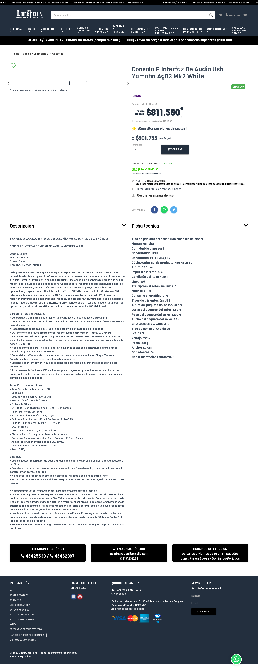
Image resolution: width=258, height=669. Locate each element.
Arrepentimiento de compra (27, 627)
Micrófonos (48, 29)
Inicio (16, 54)
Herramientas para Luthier (192, 30)
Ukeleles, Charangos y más (239, 30)
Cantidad (137, 145)
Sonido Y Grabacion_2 (36, 54)
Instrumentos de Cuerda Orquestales (166, 30)
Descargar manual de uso (155, 195)
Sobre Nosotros (18, 588)
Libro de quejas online (22, 632)
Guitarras (16, 29)
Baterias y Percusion (119, 29)
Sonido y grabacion (83, 29)
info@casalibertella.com (129, 554)
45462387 (62, 556)
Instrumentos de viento (140, 30)
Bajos (32, 29)
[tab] (68, 225)
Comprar (175, 149)
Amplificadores (217, 29)
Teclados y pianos (101, 30)
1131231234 (129, 558)
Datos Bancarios (19, 602)
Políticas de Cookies (21, 612)
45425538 (33, 556)
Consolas (57, 54)
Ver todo (168, 164)
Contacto (15, 592)
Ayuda (12, 617)
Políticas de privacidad (23, 607)
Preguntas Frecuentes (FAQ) (25, 621)
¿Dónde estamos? (19, 597)
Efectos (66, 29)
